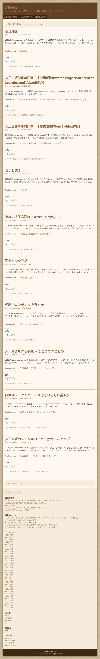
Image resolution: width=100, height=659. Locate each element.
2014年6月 (10, 596)
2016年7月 (9, 547)
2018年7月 (9, 542)
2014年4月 (9, 601)
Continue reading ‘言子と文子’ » (17, 190)
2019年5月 (10, 535)
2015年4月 (10, 575)
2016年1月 (10, 556)
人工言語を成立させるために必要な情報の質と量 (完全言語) (27, 508)
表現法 (31, 66)
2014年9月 (10, 589)
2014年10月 (10, 587)
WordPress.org (11, 645)
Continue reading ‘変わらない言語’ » (19, 277)
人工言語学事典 (34, 115)
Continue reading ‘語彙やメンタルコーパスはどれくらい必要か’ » (31, 412)
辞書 (30, 340)
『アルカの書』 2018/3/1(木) (16, 520)
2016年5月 (10, 551)
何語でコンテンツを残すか (24, 305)
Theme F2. (59, 654)
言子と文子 (13, 170)
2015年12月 (10, 558)
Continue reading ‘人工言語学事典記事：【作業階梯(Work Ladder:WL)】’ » (34, 143)
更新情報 (9, 618)
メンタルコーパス (26, 427)
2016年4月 (10, 554)
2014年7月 (9, 594)
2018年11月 (10, 540)
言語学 (23, 205)
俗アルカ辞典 (40, 17)
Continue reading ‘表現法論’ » (17, 51)
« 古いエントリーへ (15, 483)
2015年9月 (10, 565)
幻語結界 (11, 7)
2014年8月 (10, 591)
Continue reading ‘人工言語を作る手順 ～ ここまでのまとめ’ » (30, 368)
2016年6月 (10, 549)
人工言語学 (24, 66)
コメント (37, 66)
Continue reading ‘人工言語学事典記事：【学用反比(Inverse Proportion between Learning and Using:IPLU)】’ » (48, 99)
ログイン (9, 638)
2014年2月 (9, 605)
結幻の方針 (10, 505)
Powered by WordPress (45, 654)
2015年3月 (10, 577)
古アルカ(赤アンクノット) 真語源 (17, 510)
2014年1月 (9, 608)
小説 (7, 616)
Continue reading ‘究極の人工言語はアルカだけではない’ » (28, 234)
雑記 (14, 66)
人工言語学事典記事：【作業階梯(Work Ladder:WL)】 (43, 126)
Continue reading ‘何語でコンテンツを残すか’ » (24, 324)
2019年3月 (10, 537)
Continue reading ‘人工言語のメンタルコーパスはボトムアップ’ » (31, 456)
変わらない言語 (16, 261)
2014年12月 (10, 582)
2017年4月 (9, 544)
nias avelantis (13, 35)
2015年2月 (9, 580)
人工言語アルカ (26, 17)
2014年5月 (10, 598)
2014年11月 (10, 584)
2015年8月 (10, 568)
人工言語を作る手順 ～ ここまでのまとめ (34, 351)
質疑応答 (9, 620)
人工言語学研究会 (11, 17)
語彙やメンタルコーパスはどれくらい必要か (37, 395)
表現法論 (11, 31)
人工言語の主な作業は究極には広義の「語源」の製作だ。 (26, 503)
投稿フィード (10, 641)
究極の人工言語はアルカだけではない (32, 217)
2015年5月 (10, 572)
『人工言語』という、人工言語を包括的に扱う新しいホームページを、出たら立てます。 (37, 501)
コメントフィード (12, 643)
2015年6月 (10, 570)
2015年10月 (10, 563)
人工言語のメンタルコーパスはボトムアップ (37, 439)
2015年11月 (10, 561)
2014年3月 (9, 603)
